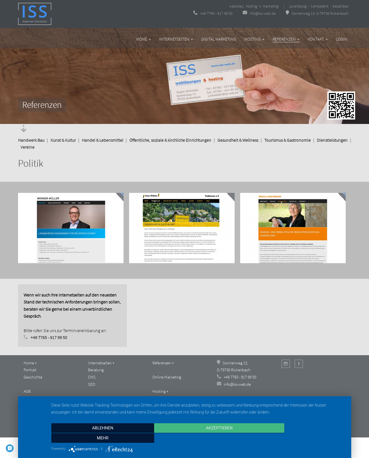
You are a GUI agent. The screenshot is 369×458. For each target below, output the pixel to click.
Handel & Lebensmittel (102, 140)
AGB (27, 391)
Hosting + (254, 39)
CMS (92, 377)
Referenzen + (286, 39)
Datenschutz (34, 405)
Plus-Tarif (160, 405)
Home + (143, 39)
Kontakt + (318, 39)
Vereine (27, 147)
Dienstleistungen (332, 140)
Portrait (30, 369)
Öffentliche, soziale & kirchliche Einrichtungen (170, 140)
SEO (91, 384)
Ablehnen (95, 438)
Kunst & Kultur (63, 140)
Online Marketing (166, 377)
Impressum (33, 398)
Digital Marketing (218, 39)
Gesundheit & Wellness (237, 140)
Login (341, 39)
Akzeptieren (198, 438)
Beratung (96, 369)
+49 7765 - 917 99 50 (213, 13)
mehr (301, 438)
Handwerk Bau (31, 140)
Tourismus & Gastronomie (287, 140)
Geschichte (33, 377)
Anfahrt (94, 405)
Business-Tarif (163, 398)
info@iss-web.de (260, 13)
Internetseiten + (176, 39)
